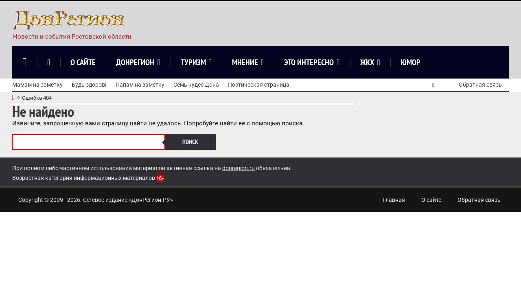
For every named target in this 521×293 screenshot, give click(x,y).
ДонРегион (135, 62)
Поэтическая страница (258, 84)
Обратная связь (480, 84)
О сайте (83, 62)
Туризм (193, 62)
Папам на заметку (140, 84)
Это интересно (309, 62)
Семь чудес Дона (196, 84)
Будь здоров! (89, 84)
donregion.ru (238, 168)
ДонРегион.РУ (150, 200)
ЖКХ (367, 62)
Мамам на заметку (37, 84)
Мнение (245, 62)
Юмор (410, 62)
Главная (394, 200)
